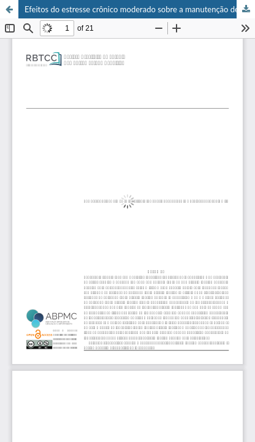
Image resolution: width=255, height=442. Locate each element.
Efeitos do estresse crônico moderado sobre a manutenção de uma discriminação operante (140, 9)
